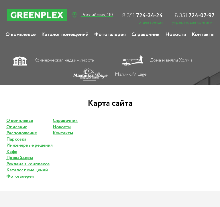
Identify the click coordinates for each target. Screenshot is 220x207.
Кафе (11, 152)
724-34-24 (142, 15)
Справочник (145, 34)
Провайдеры (19, 158)
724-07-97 (194, 15)
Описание (16, 127)
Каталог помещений (65, 34)
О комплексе (20, 34)
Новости (175, 34)
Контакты (203, 34)
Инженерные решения (29, 145)
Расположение (21, 133)
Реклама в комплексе (28, 164)
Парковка (16, 139)
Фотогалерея (110, 34)
